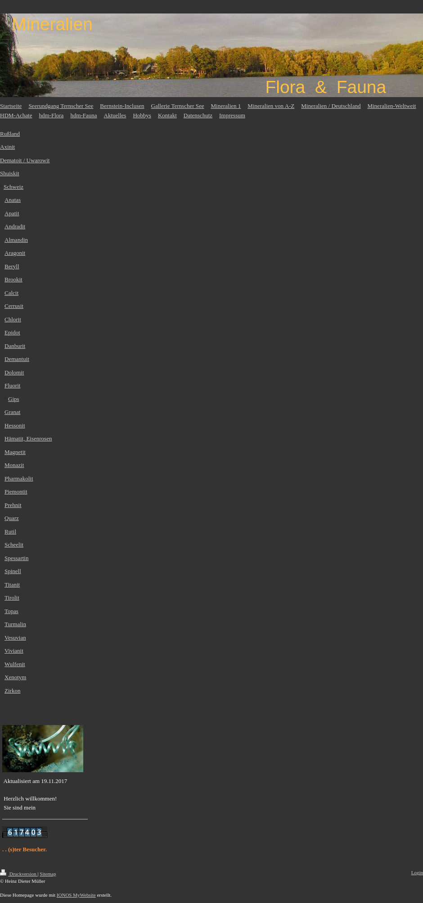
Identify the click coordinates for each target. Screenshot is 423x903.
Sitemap (48, 873)
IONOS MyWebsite (76, 895)
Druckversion (18, 873)
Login (417, 872)
